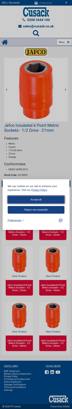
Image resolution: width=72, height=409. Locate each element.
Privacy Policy (39, 190)
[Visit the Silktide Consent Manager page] (60, 220)
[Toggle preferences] (16, 220)
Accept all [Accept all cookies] (36, 199)
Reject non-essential (36, 209)
